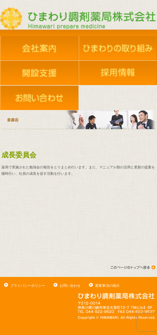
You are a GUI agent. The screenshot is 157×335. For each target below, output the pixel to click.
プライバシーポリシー (27, 286)
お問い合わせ (70, 286)
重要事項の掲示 (107, 286)
